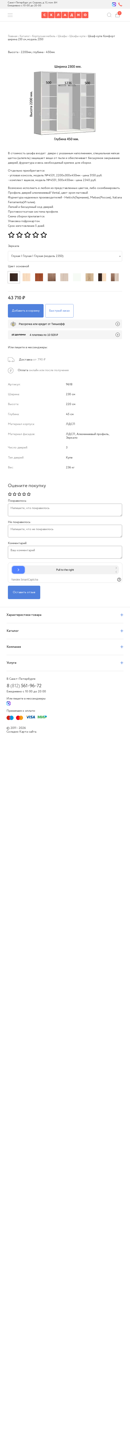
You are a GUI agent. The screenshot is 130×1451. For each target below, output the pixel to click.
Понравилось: (17, 501)
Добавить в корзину (26, 310)
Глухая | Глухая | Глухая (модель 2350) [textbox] (37, 256)
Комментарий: (17, 543)
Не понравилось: (19, 522)
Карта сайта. (28, 731)
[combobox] (65, 256)
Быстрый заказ (59, 310)
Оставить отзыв (24, 592)
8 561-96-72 (24, 686)
